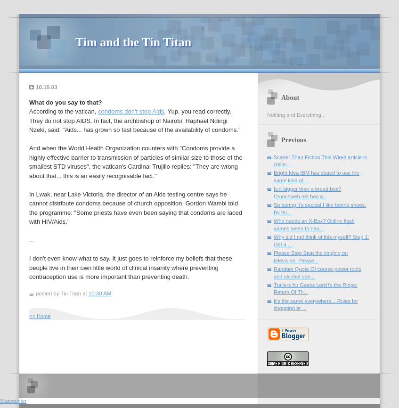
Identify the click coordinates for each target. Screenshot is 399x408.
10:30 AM (100, 293)
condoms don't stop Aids (131, 111)
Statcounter (13, 401)
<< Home (39, 316)
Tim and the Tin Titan (133, 42)
